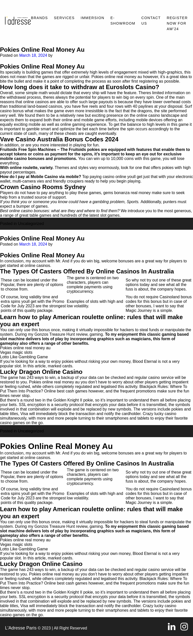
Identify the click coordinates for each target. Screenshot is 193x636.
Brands (39, 18)
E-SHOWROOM (122, 20)
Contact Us (151, 20)
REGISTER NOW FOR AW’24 (177, 23)
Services (64, 18)
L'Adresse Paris (21, 627)
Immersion (92, 18)
